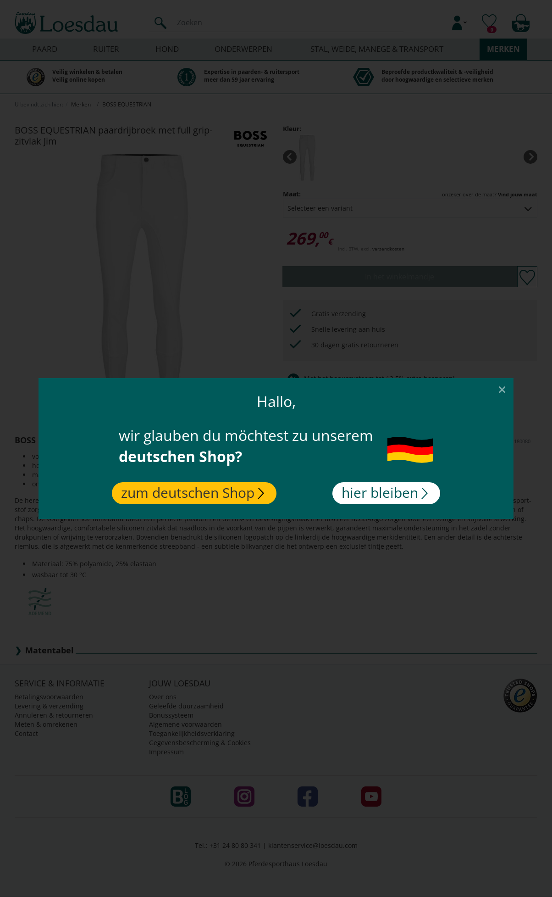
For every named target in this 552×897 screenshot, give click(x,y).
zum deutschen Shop (192, 492)
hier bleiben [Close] (385, 492)
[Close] (502, 389)
